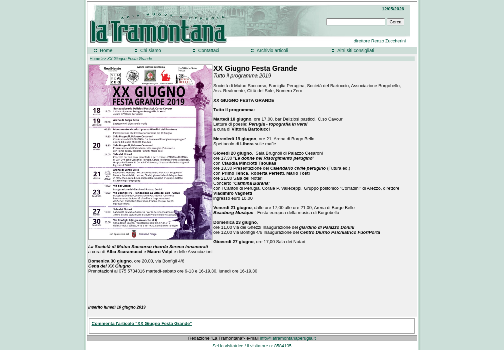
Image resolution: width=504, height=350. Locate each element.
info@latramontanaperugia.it (288, 338)
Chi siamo (150, 50)
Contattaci (208, 50)
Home (106, 50)
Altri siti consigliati (355, 50)
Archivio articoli (272, 50)
